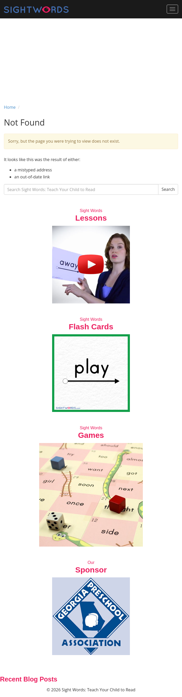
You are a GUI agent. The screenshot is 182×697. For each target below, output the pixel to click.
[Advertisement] (91, 57)
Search (168, 189)
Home (10, 107)
